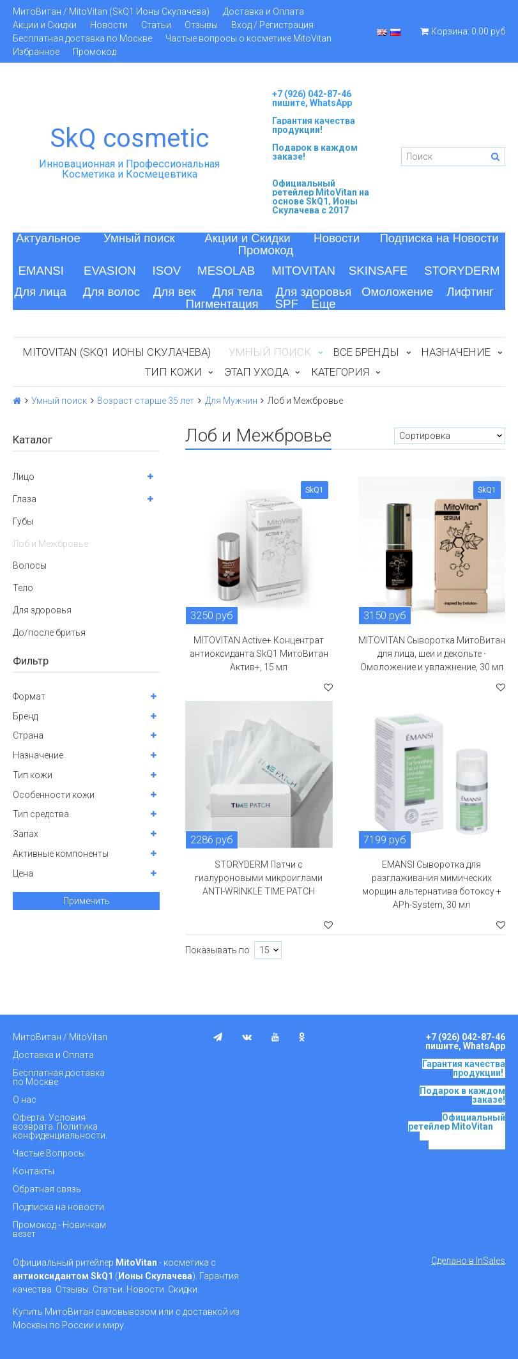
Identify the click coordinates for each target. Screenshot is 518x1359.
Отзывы (201, 24)
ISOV (167, 270)
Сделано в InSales (468, 1260)
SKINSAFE (378, 270)
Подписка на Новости (438, 238)
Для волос (111, 291)
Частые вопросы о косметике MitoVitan (248, 38)
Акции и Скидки (45, 24)
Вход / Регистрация (272, 24)
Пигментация (222, 304)
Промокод (94, 51)
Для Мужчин (231, 400)
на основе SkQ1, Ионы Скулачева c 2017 (320, 201)
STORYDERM (462, 270)
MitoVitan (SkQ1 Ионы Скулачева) (117, 352)
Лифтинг (470, 291)
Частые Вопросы (49, 1153)
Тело (23, 588)
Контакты (33, 1171)
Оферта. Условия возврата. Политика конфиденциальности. (60, 1126)
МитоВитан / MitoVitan (60, 1037)
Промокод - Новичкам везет (59, 1229)
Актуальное (48, 238)
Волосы (30, 565)
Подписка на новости (58, 1207)
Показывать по (217, 950)
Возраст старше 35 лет (145, 400)
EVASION (110, 270)
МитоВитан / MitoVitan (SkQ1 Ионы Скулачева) (111, 11)
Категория (340, 371)
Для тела (238, 291)
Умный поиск (139, 238)
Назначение (456, 352)
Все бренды (366, 352)
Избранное (36, 51)
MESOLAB (226, 270)
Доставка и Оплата (263, 11)
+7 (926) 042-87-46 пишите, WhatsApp (312, 98)
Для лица (40, 291)
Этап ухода (256, 371)
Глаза (24, 499)
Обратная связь (47, 1189)
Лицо (23, 477)
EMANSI (41, 270)
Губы (23, 521)
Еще (324, 304)
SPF (286, 304)
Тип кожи (173, 371)
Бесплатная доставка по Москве (82, 38)
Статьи (156, 24)
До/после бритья (49, 632)
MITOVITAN (303, 270)
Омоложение (398, 291)
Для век (174, 291)
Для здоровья (314, 291)
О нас (24, 1099)
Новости (109, 24)
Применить (86, 901)
